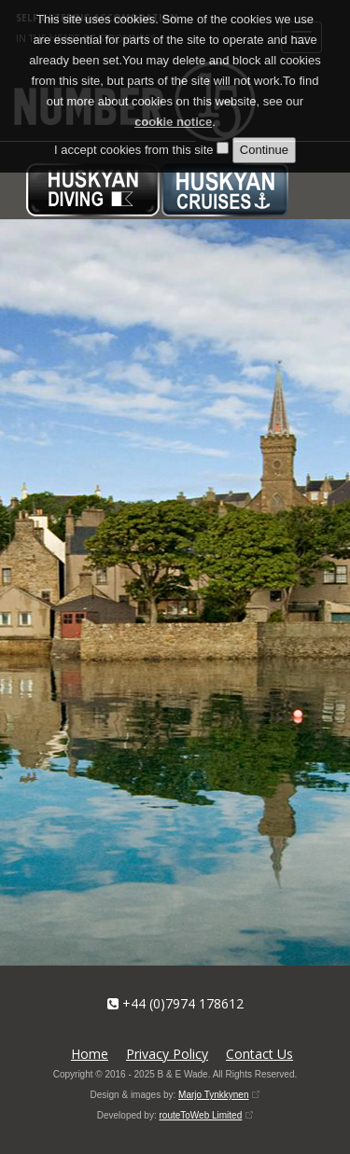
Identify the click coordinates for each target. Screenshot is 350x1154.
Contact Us (259, 1054)
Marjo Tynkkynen (213, 1095)
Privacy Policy (167, 1054)
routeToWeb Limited (200, 1115)
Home (89, 1054)
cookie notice (173, 122)
